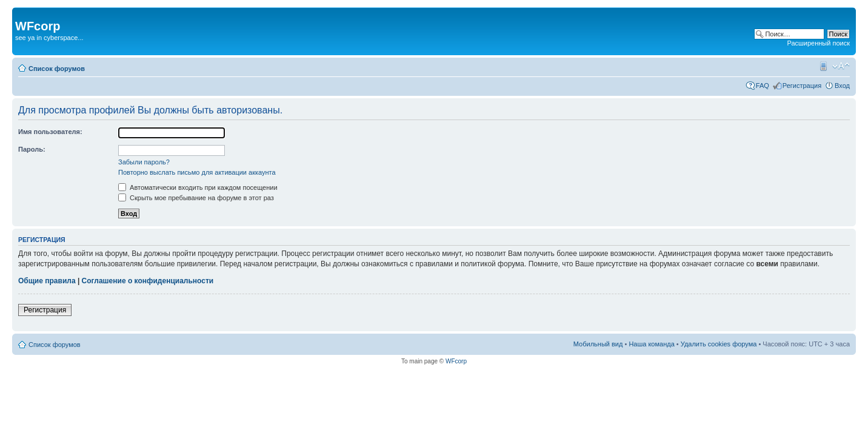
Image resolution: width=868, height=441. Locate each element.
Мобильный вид (822, 66)
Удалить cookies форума (719, 344)
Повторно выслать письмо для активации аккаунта (197, 172)
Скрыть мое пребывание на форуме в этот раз (196, 197)
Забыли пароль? (144, 162)
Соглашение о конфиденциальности (148, 281)
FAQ (762, 85)
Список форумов (56, 68)
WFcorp (456, 361)
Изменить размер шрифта (841, 66)
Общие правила (47, 281)
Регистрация (802, 85)
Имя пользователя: (50, 131)
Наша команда (651, 344)
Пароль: (31, 149)
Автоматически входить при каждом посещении (198, 187)
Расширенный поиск (818, 43)
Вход (842, 85)
